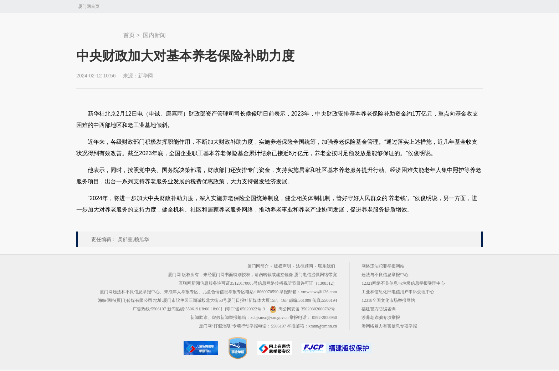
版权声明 (282, 266)
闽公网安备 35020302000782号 (302, 308)
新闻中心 (99, 32)
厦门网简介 (258, 266)
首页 (129, 35)
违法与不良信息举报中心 (385, 274)
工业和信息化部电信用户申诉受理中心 (397, 291)
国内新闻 (154, 35)
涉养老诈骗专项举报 (380, 317)
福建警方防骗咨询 (378, 308)
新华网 (145, 75)
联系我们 (326, 266)
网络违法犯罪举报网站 (382, 266)
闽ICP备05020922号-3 (245, 308)
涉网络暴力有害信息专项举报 (389, 326)
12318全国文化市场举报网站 (388, 300)
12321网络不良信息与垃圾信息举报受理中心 (403, 283)
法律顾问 (304, 266)
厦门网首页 (88, 6)
